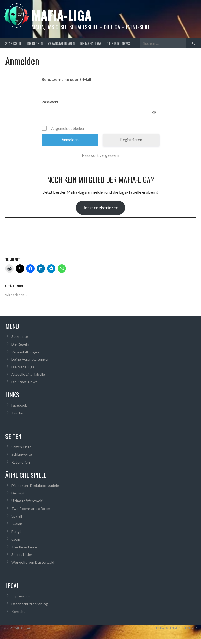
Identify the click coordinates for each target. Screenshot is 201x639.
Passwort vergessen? (100, 155)
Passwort (50, 101)
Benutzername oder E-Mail (66, 79)
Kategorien (20, 462)
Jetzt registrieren (101, 207)
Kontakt (18, 611)
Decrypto (19, 493)
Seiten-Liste (21, 446)
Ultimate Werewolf (26, 500)
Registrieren (131, 139)
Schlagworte (21, 454)
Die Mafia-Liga (90, 43)
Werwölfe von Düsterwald (32, 562)
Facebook (19, 405)
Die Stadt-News (118, 43)
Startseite (13, 43)
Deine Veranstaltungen (30, 359)
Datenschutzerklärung (29, 604)
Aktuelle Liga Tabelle (28, 374)
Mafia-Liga (61, 15)
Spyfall (16, 516)
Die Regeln (35, 43)
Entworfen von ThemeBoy (176, 628)
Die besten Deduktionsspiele (35, 485)
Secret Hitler (21, 554)
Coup (15, 539)
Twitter (17, 413)
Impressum (20, 596)
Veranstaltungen (61, 43)
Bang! (16, 531)
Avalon (16, 523)
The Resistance (24, 547)
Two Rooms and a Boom (30, 508)
